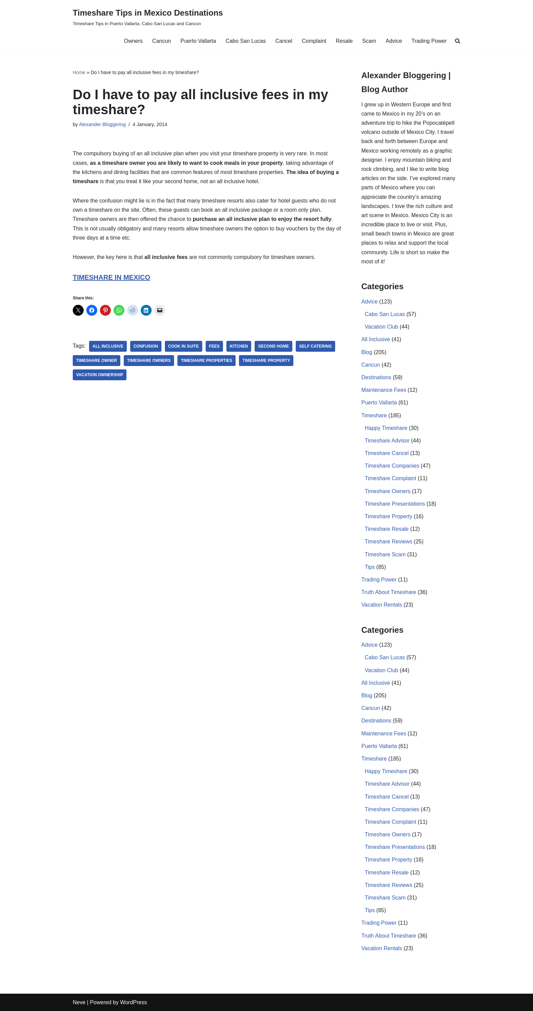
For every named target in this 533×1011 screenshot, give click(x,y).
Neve (79, 1002)
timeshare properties (206, 360)
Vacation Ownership (99, 374)
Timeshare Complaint (390, 478)
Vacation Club (381, 327)
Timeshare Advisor (387, 440)
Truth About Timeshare (388, 592)
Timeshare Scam (385, 554)
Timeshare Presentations (395, 504)
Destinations (376, 377)
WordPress (133, 1002)
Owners (133, 41)
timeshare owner (96, 360)
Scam (369, 41)
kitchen (239, 346)
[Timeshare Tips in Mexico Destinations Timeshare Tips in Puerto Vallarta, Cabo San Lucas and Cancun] (148, 17)
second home (273, 346)
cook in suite (183, 346)
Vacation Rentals (381, 605)
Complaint (314, 41)
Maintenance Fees (383, 390)
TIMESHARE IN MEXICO (111, 277)
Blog (366, 352)
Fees (214, 346)
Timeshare (374, 415)
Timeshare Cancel (387, 453)
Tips (370, 567)
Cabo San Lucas (246, 41)
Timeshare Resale (387, 529)
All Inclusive (107, 346)
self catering (315, 346)
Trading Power (429, 41)
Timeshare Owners (388, 491)
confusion (146, 346)
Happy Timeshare (386, 428)
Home (79, 72)
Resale (344, 41)
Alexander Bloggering (102, 124)
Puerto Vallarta (198, 41)
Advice (394, 41)
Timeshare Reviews (388, 541)
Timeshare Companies (392, 466)
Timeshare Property (266, 360)
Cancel (283, 41)
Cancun (161, 41)
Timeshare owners (149, 360)
